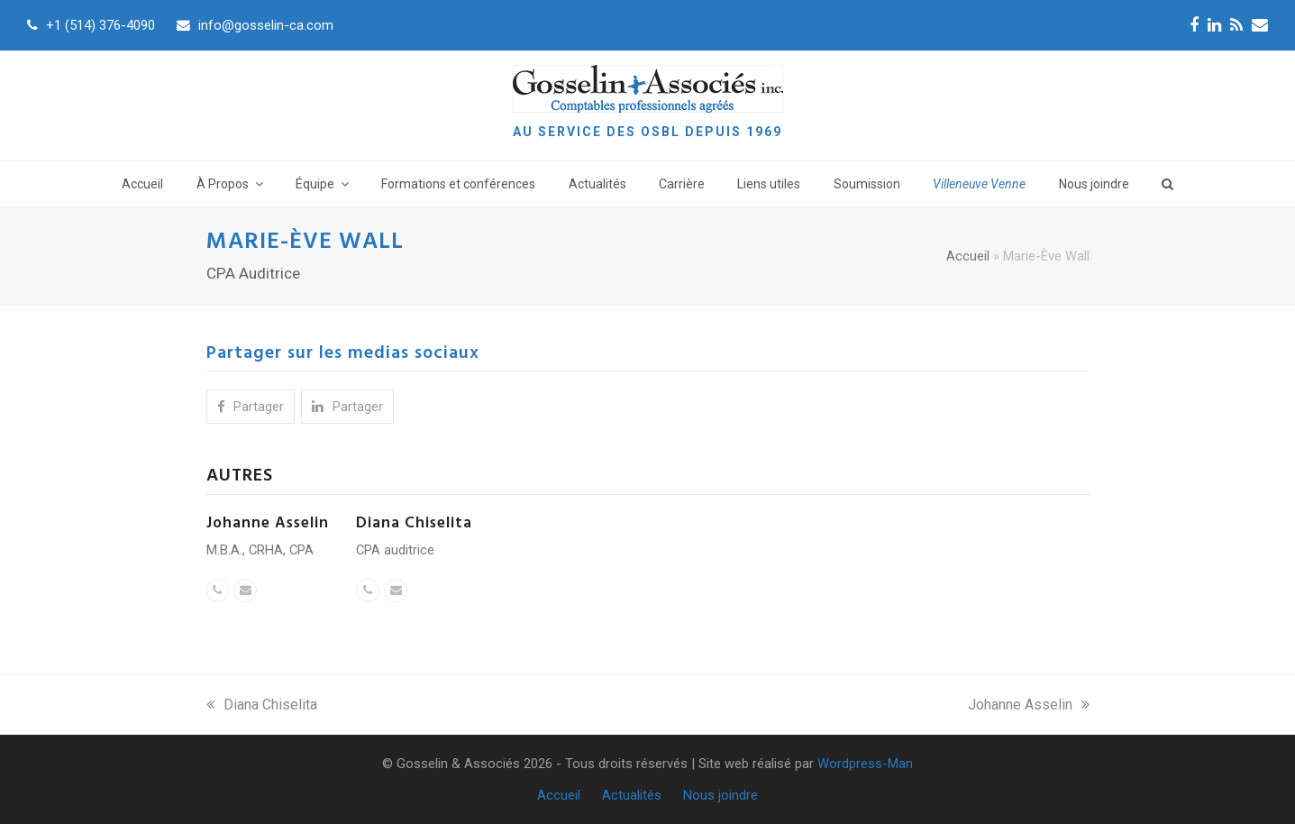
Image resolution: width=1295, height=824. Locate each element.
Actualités (631, 795)
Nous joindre (720, 795)
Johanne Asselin (267, 523)
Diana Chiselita (414, 523)
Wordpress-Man (865, 763)
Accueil (967, 256)
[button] (250, 406)
